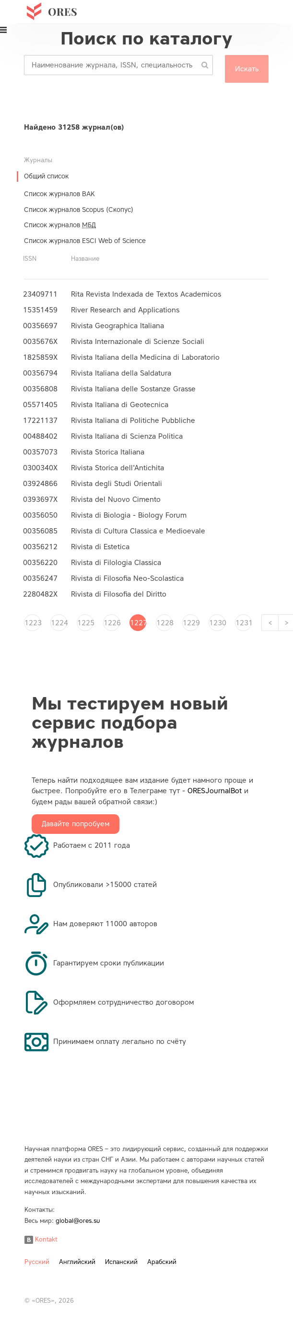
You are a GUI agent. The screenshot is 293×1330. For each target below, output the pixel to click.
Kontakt (40, 1239)
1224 (59, 623)
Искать (246, 69)
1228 (164, 623)
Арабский (161, 1261)
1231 (243, 623)
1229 (191, 623)
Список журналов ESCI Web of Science (85, 241)
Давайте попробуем (75, 824)
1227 (138, 623)
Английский (77, 1261)
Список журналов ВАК (59, 194)
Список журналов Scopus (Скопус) (78, 210)
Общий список (46, 176)
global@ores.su (78, 1220)
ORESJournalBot (215, 791)
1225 (85, 623)
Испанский (121, 1261)
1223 (32, 623)
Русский (36, 1261)
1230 (217, 623)
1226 (112, 623)
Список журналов (60, 225)
